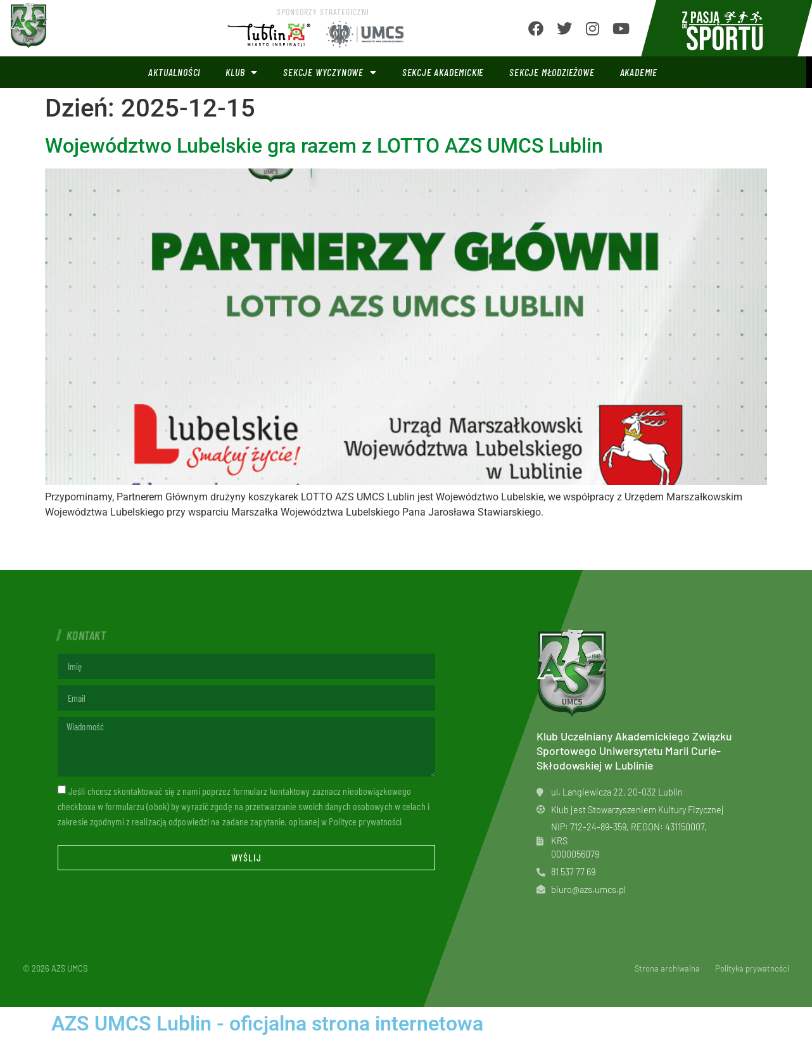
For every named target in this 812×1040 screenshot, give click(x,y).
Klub (241, 72)
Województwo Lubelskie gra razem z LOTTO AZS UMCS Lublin (324, 146)
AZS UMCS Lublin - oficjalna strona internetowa (267, 1023)
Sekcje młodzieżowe (551, 72)
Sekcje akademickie (443, 72)
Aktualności (174, 72)
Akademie (638, 72)
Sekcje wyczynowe (330, 72)
